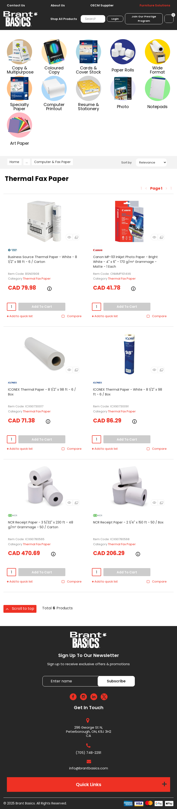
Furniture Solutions (155, 5)
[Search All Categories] (93, 19)
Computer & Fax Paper (52, 162)
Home (14, 162)
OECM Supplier (102, 5)
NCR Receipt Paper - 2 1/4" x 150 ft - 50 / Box (128, 522)
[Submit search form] (99, 19)
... (27, 162)
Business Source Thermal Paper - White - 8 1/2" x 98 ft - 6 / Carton (42, 259)
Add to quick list (20, 316)
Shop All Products (63, 19)
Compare (71, 316)
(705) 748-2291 (88, 752)
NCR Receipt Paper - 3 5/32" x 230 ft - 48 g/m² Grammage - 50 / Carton (40, 524)
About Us (58, 5)
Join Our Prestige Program (144, 19)
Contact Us (16, 5)
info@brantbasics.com (88, 768)
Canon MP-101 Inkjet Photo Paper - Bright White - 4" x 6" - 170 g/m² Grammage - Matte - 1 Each (125, 262)
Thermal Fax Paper (37, 278)
